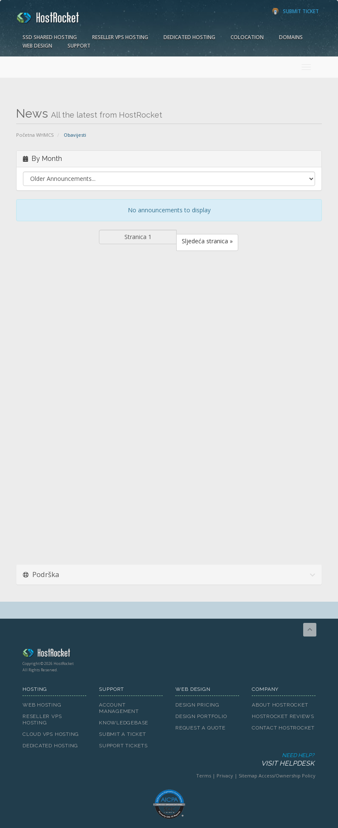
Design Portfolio (201, 716)
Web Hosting (42, 705)
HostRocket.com (169, 654)
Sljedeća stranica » (207, 241)
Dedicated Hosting (189, 37)
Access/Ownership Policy (287, 775)
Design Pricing (197, 705)
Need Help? (168, 760)
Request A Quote (200, 728)
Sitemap (248, 775)
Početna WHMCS (35, 135)
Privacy (225, 775)
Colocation (247, 37)
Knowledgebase (123, 723)
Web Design (37, 45)
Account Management (119, 708)
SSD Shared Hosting (50, 37)
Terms (203, 775)
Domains (291, 37)
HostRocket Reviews (283, 716)
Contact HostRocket (283, 728)
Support (79, 45)
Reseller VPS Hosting (120, 37)
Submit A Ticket (122, 734)
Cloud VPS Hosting (51, 734)
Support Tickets (123, 746)
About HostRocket (280, 705)
